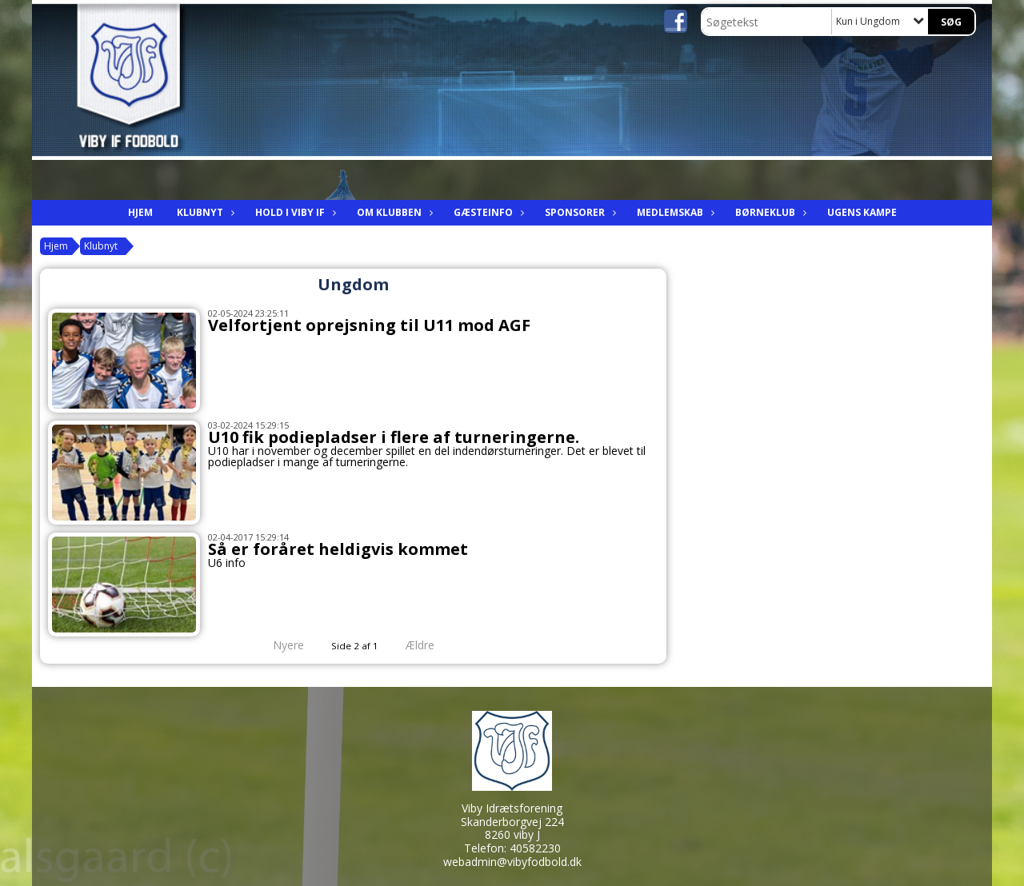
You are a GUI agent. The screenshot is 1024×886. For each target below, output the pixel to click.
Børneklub (769, 212)
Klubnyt (204, 212)
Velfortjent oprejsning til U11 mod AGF (369, 325)
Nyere (278, 645)
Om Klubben (393, 212)
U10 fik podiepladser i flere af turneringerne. (393, 437)
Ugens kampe (862, 212)
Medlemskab (674, 212)
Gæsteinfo (487, 212)
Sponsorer (579, 212)
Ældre (431, 645)
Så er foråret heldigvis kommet (338, 549)
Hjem (140, 212)
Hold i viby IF (294, 212)
